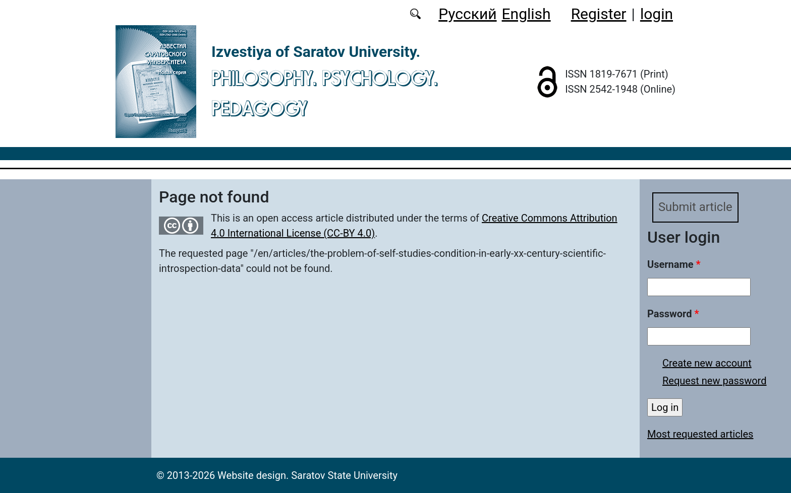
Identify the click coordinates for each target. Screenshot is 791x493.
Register (599, 14)
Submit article (695, 207)
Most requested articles (700, 434)
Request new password (714, 381)
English (526, 14)
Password (673, 314)
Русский (467, 14)
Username (674, 264)
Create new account (707, 363)
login (656, 14)
